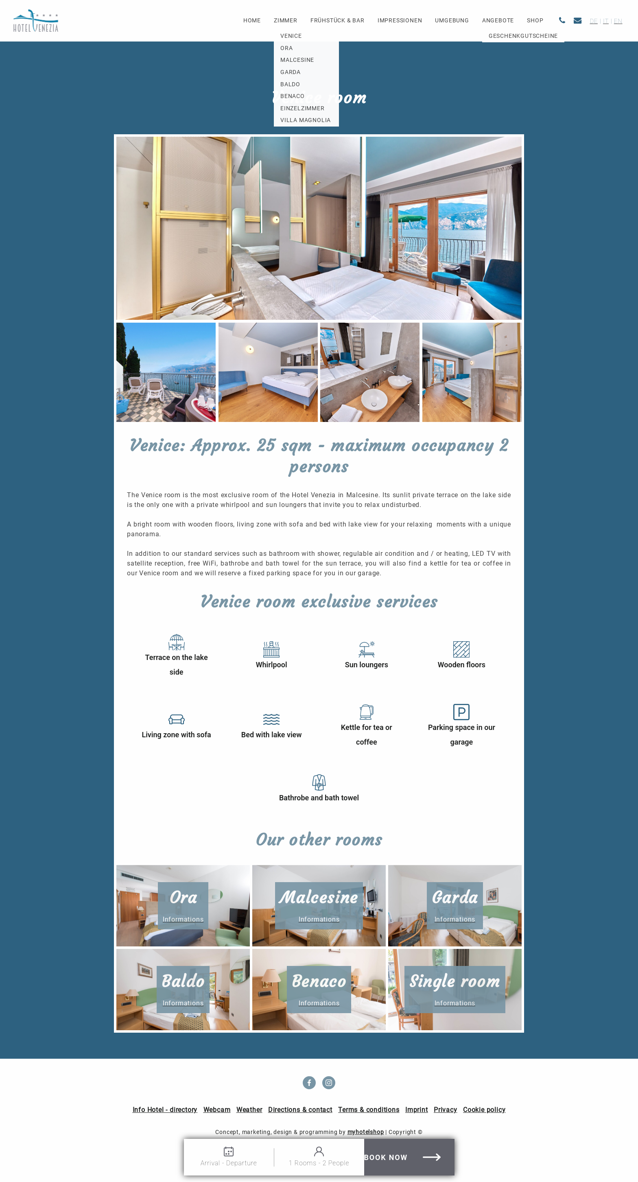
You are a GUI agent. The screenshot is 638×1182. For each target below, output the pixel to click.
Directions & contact (300, 1110)
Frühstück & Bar (337, 20)
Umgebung (452, 20)
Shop (535, 20)
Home (252, 20)
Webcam (217, 1110)
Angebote (498, 20)
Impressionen (400, 20)
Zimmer (285, 20)
